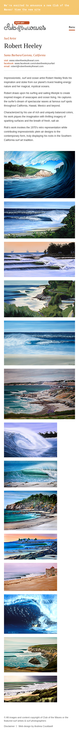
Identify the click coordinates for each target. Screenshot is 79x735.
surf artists (18, 720)
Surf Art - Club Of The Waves (25, 26)
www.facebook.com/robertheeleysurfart (35, 63)
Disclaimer (9, 726)
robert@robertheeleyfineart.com (27, 66)
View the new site (27, 9)
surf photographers (36, 720)
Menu (72, 27)
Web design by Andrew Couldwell (36, 726)
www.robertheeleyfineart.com (24, 60)
